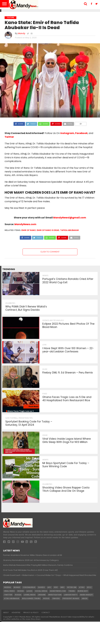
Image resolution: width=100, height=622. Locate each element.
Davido (41, 588)
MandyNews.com (25, 224)
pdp (56, 588)
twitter (8, 595)
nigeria (7, 588)
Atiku (81, 588)
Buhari (17, 588)
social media (41, 591)
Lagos (29, 591)
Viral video (9, 591)
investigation (54, 595)
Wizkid (46, 599)
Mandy (21, 33)
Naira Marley (86, 595)
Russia (18, 595)
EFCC (89, 588)
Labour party (70, 595)
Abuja (84, 599)
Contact (45, 613)
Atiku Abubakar (11, 599)
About (6, 613)
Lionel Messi (29, 595)
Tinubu (71, 591)
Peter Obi (71, 588)
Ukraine (41, 595)
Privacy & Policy (30, 613)
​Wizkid (20, 591)
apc (49, 588)
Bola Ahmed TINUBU (31, 599)
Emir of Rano (28, 230)
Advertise (16, 613)
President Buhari (71, 599)
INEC (62, 588)
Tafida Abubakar (69, 230)
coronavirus (29, 588)
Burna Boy (83, 591)
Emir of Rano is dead (48, 230)
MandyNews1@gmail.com (69, 217)
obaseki (56, 599)
